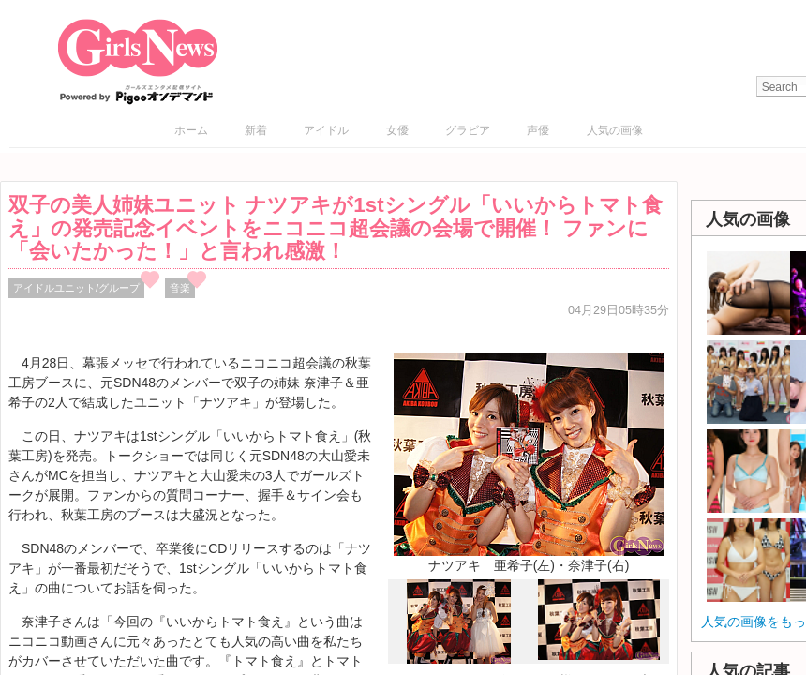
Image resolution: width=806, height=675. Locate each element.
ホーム (191, 130)
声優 (538, 130)
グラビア (467, 130)
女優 (397, 130)
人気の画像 (615, 130)
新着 (256, 130)
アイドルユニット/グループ (76, 287)
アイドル (326, 130)
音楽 (180, 287)
